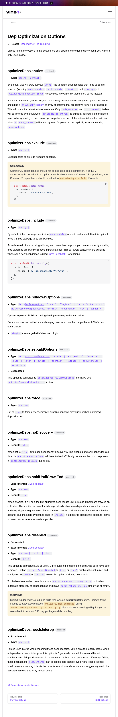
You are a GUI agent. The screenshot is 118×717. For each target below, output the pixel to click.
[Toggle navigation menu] (110, 12)
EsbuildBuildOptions (37, 353)
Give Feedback (57, 252)
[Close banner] (114, 3)
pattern (32, 104)
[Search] (103, 12)
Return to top (105, 22)
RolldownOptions (34, 302)
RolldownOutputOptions (30, 306)
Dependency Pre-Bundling (35, 44)
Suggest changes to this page (23, 679)
